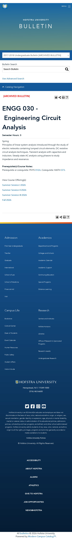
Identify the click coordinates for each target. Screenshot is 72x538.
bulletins (24, 533)
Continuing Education (46, 275)
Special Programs (44, 282)
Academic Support (45, 268)
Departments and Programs (48, 246)
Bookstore (8, 319)
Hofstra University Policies (36, 438)
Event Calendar (10, 340)
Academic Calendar (45, 260)
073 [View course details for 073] (63, 170)
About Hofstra (34, 468)
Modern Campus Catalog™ (42, 536)
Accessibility (34, 460)
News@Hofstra (34, 510)
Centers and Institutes (46, 319)
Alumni (34, 477)
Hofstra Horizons (44, 326)
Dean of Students (11, 333)
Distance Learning (44, 289)
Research (43, 310)
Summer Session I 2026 (14, 185)
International (9, 268)
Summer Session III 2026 (14, 195)
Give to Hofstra (34, 493)
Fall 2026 (6, 200)
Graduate (8, 260)
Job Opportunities (34, 502)
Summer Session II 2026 (14, 190)
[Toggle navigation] (66, 6)
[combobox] (36, 55)
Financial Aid (9, 289)
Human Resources (11, 347)
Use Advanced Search (13, 78)
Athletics (34, 485)
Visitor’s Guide (10, 369)
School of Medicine (12, 282)
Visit (6, 296)
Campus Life (12, 310)
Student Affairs (10, 362)
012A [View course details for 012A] (38, 170)
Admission (11, 238)
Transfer (7, 253)
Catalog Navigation (14, 87)
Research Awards (44, 351)
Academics (45, 238)
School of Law (10, 275)
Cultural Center (10, 326)
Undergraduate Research (47, 358)
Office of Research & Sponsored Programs (50, 342)
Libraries (41, 334)
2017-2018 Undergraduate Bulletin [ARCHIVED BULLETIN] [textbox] (32, 55)
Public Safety (9, 355)
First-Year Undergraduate (14, 246)
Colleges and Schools (46, 253)
